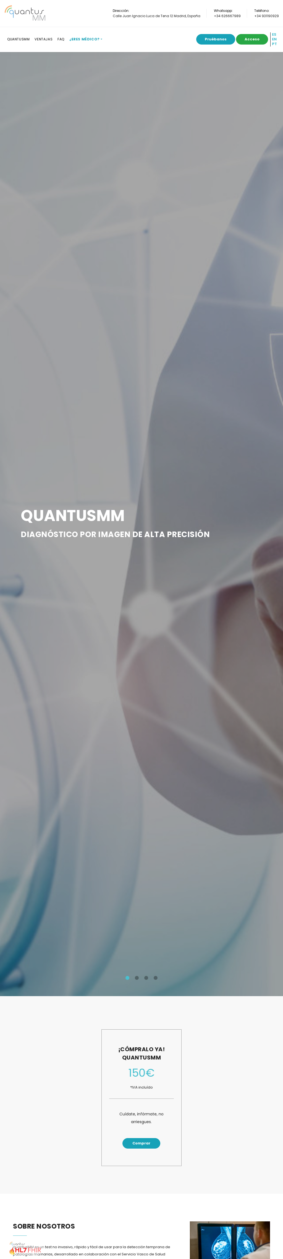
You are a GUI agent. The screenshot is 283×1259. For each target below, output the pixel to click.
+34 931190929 (266, 16)
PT (274, 44)
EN (274, 39)
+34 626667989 (227, 16)
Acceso (252, 39)
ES (274, 34)
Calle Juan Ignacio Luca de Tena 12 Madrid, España (156, 16)
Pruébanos (216, 39)
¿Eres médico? (84, 39)
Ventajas (44, 39)
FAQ (60, 39)
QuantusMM (18, 39)
